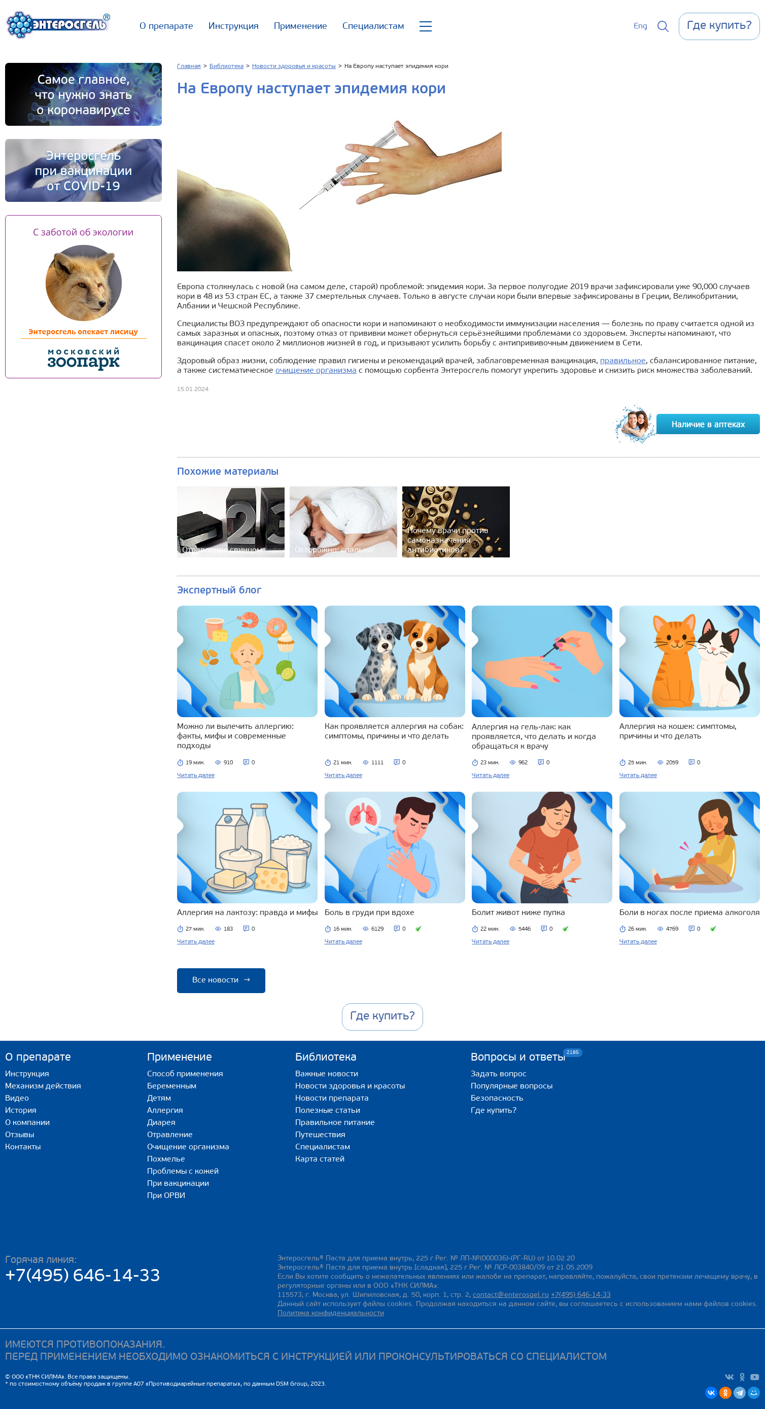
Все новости (221, 980)
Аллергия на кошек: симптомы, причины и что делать (678, 732)
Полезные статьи (327, 1111)
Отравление (170, 1135)
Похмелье (166, 1159)
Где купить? (493, 1111)
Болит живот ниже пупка (518, 913)
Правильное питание (335, 1123)
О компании (27, 1123)
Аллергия (165, 1111)
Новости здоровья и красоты (350, 1086)
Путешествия (320, 1135)
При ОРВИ (166, 1196)
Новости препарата (332, 1099)
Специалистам (373, 26)
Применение (300, 26)
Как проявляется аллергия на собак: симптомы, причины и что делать (394, 732)
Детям (159, 1099)
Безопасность (497, 1099)
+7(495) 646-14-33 (83, 1277)
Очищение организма (188, 1147)
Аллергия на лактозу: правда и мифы (247, 913)
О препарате (166, 26)
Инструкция (233, 26)
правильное (623, 361)
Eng (640, 26)
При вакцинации (178, 1184)
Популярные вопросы (511, 1086)
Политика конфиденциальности (330, 1313)
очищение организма (316, 371)
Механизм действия (43, 1086)
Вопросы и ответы (518, 1057)
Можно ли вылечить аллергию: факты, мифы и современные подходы (235, 736)
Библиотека (326, 1058)
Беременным (171, 1086)
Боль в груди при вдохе (369, 913)
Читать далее (196, 775)
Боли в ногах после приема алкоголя (689, 913)
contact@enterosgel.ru (511, 1295)
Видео (17, 1099)
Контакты (23, 1147)
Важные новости (326, 1074)
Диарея (161, 1123)
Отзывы (19, 1135)
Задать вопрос (499, 1074)
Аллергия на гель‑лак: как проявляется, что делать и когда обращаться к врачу (534, 737)
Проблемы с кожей (183, 1172)
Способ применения (185, 1074)
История (21, 1111)
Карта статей (319, 1159)
